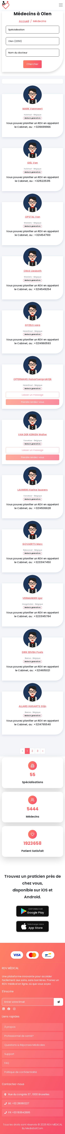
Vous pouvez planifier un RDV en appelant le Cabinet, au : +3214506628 (32, 506)
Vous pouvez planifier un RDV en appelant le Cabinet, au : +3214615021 (32, 668)
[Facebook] (8, 1009)
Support (9, 1054)
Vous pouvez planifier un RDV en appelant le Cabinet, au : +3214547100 (32, 233)
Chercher (32, 64)
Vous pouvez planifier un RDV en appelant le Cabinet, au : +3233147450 (32, 560)
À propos (9, 1027)
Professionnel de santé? (19, 1036)
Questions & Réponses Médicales (24, 1045)
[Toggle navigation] (60, 5)
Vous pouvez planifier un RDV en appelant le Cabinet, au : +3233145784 (32, 614)
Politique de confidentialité (20, 1072)
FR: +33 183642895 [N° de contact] (19, 1112)
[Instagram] (14, 1009)
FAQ (6, 1063)
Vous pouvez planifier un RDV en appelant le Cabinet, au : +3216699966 (32, 125)
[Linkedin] (3, 1009)
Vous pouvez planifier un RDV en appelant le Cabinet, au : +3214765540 (32, 722)
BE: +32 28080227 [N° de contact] (18, 1103)
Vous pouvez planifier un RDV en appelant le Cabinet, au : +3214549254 (32, 287)
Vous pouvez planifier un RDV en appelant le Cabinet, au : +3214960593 (32, 341)
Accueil (24, 21)
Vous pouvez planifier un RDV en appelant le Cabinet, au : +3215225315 (32, 179)
